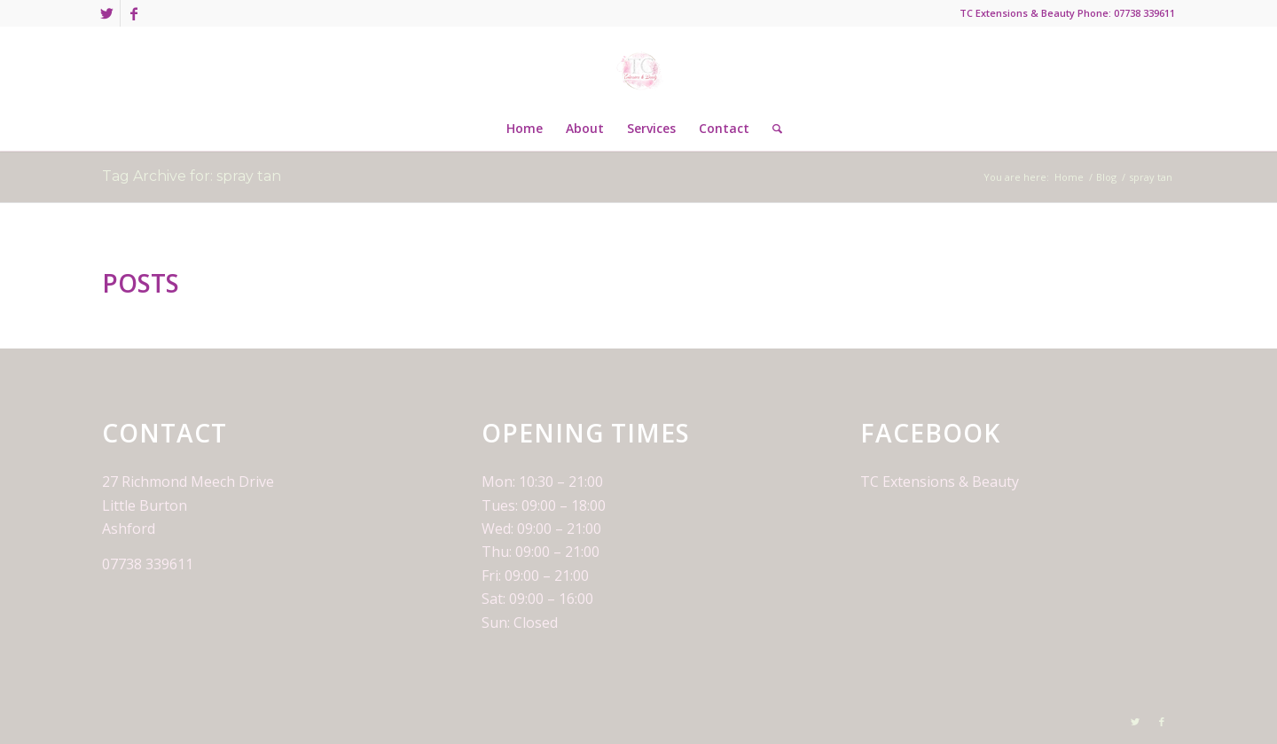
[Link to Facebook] (134, 13)
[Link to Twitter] (107, 13)
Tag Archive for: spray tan (191, 176)
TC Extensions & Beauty (939, 481)
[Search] (771, 128)
